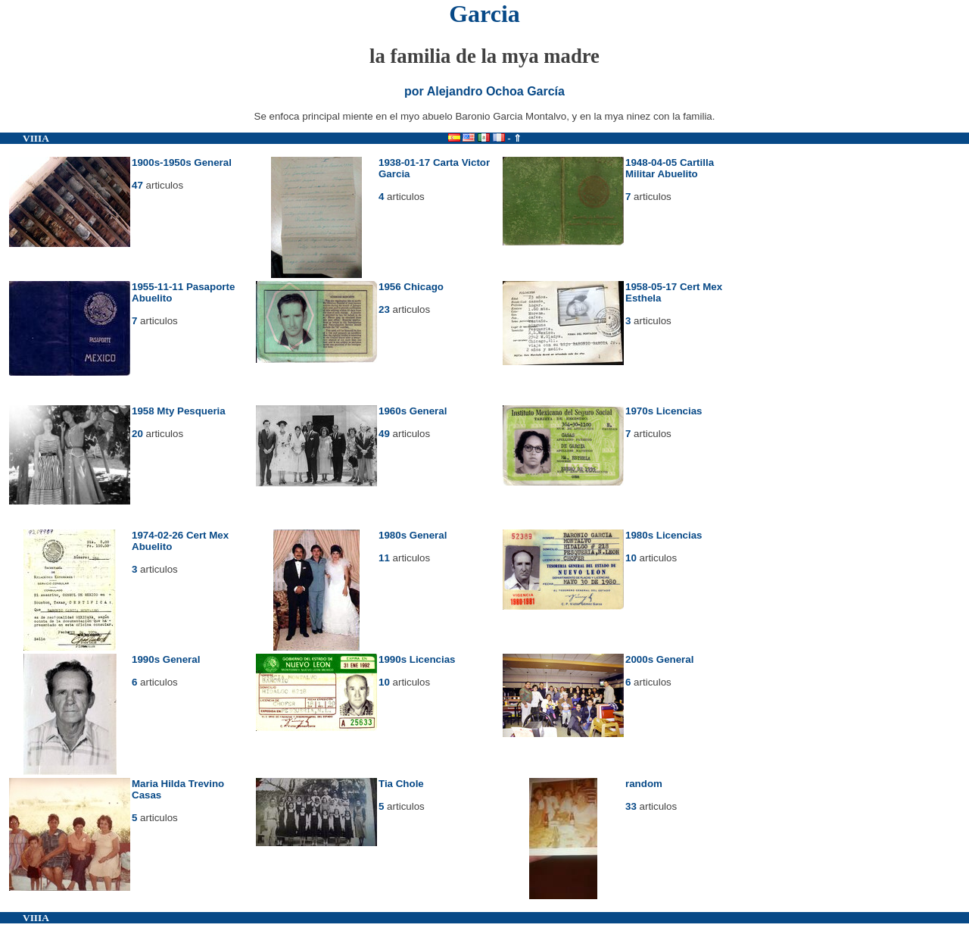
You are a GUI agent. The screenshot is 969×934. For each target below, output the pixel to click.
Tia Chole (401, 783)
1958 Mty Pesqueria (179, 411)
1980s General (413, 535)
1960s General (413, 411)
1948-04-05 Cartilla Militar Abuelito (669, 168)
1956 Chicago (411, 286)
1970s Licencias (664, 411)
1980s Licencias (664, 535)
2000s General (659, 659)
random (643, 783)
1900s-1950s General (182, 162)
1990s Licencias (417, 659)
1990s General (166, 659)
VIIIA (36, 138)
